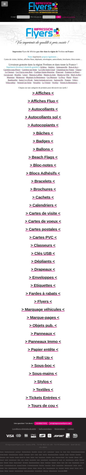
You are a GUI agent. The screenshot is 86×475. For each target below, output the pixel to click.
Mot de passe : (36, 17)
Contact (71, 429)
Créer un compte (68, 17)
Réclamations (59, 429)
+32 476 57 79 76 (41, 423)
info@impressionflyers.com (60, 423)
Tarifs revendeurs (45, 429)
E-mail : (14, 17)
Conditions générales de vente (24, 429)
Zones (65, 470)
